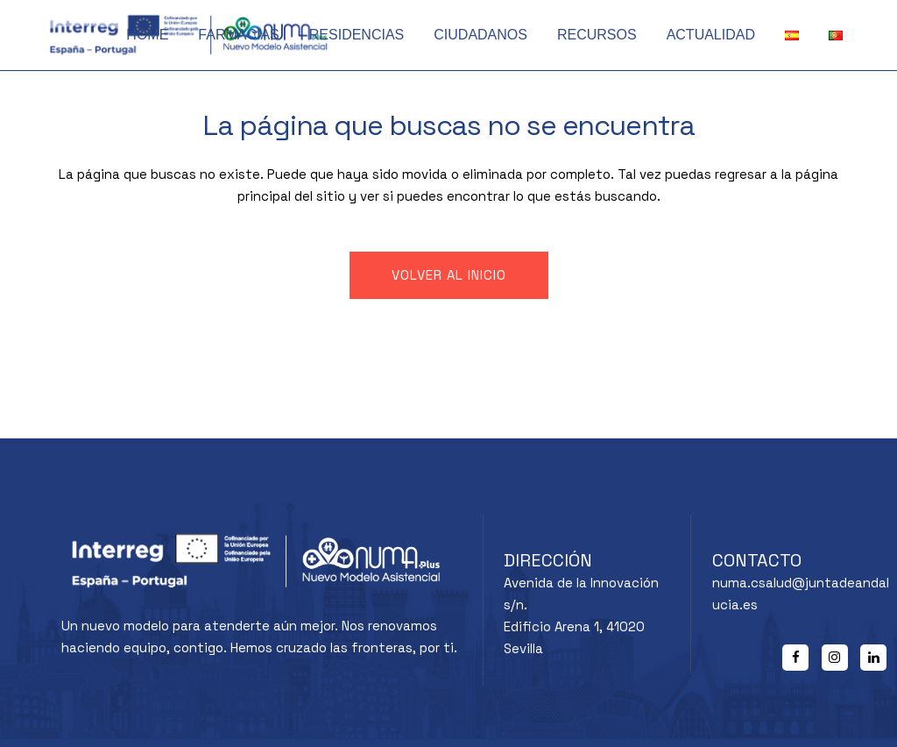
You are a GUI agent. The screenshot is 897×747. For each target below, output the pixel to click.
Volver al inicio (449, 275)
